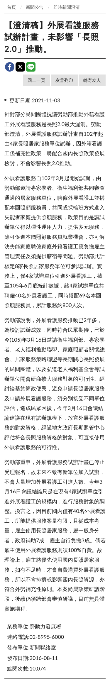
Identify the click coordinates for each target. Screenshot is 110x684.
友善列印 (64, 80)
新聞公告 (34, 7)
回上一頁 (36, 80)
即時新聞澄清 (66, 7)
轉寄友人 (92, 80)
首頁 (11, 7)
